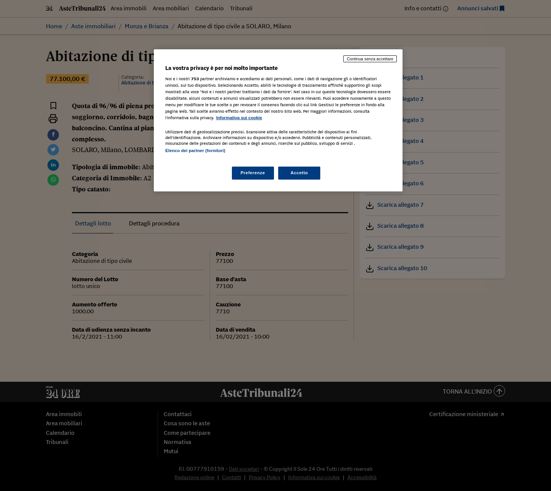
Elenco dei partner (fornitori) (195, 150)
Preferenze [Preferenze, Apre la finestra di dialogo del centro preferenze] (253, 172)
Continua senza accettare (370, 59)
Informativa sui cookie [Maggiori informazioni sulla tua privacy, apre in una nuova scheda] (239, 117)
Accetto (299, 172)
